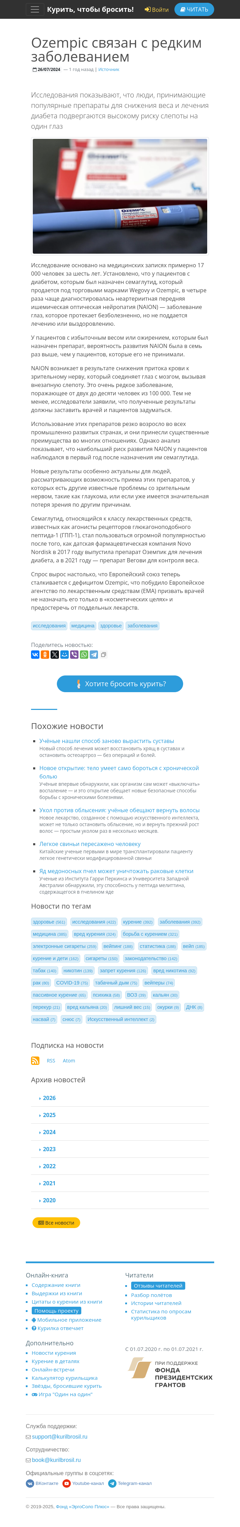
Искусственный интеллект (121, 1019)
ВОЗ (136, 995)
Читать (194, 9)
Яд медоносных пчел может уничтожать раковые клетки (116, 871)
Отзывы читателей (158, 1285)
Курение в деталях (56, 1361)
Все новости (56, 1222)
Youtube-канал (83, 1483)
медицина (83, 625)
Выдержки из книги (57, 1293)
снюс (71, 1019)
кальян (165, 995)
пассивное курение (59, 995)
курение (137, 922)
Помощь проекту (56, 1310)
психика (106, 995)
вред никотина (174, 970)
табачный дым (116, 983)
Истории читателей (156, 1302)
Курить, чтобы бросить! (90, 9)
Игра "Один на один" (62, 1394)
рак (41, 983)
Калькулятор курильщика (65, 1377)
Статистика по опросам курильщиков (161, 1314)
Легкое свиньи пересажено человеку (90, 844)
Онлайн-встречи (53, 1369)
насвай (44, 1019)
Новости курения (54, 1352)
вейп (194, 946)
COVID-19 (72, 983)
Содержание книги (56, 1284)
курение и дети (55, 958)
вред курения (95, 934)
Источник (108, 69)
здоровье (111, 625)
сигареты (102, 958)
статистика (158, 946)
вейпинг (118, 946)
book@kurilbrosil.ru (56, 1460)
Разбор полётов (151, 1294)
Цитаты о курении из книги (67, 1301)
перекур (46, 1007)
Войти (157, 10)
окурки (168, 1007)
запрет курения (123, 970)
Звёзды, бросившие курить (67, 1385)
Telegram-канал (130, 1483)
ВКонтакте (42, 1483)
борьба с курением (150, 934)
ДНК (194, 1007)
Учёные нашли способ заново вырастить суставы (106, 741)
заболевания (142, 625)
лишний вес (132, 1007)
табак (45, 970)
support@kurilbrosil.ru (60, 1436)
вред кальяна (87, 1007)
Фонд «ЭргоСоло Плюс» (82, 1506)
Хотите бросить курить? (120, 684)
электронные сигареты (64, 946)
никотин (78, 970)
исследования (49, 625)
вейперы (158, 983)
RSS (51, 1060)
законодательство (151, 958)
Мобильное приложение (67, 1319)
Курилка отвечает (58, 1327)
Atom (69, 1060)
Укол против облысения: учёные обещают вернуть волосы (119, 810)
